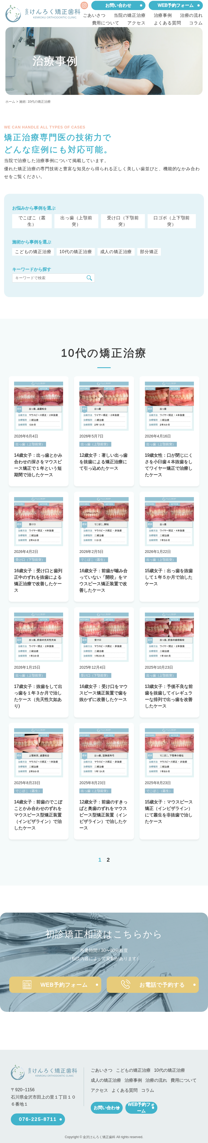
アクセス (136, 23)
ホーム (10, 101)
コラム (196, 23)
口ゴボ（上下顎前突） (172, 221)
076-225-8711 (37, 1117)
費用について (105, 23)
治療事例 (163, 15)
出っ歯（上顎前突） (76, 221)
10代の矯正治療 (75, 252)
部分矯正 (148, 252)
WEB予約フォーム (175, 5)
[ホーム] (42, 13)
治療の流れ (191, 15)
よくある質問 (167, 23)
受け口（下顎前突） (123, 221)
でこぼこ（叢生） (32, 221)
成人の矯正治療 (115, 252)
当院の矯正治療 (130, 15)
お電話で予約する (154, 983)
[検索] (89, 278)
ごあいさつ (94, 15)
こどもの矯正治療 (33, 252)
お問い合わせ (118, 5)
